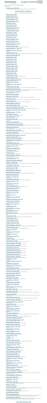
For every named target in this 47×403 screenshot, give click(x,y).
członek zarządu (14, 372)
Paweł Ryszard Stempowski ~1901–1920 (15, 319)
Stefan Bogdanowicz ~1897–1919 (13, 225)
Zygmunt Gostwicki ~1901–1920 (13, 331)
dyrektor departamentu (9, 398)
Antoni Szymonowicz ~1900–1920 (13, 243)
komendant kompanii (12, 78)
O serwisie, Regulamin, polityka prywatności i (23, 402)
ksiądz (7, 106)
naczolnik (27, 268)
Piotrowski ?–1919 (10, 152)
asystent (7, 363)
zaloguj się (41, 0)
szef (32, 133)
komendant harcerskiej (11, 133)
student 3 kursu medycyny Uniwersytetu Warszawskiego (22, 143)
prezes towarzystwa (39, 89)
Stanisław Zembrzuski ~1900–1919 (13, 139)
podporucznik (17, 53)
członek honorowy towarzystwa (15, 89)
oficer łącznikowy (31, 268)
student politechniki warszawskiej (27, 133)
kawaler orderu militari (19, 268)
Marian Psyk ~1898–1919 (11, 162)
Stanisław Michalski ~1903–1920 (13, 308)
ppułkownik (36, 387)
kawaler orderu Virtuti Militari (18, 382)
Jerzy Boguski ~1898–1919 (12, 132)
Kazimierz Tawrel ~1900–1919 (12, 190)
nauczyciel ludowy (18, 213)
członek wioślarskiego (12, 395)
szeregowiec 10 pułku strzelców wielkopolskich (13, 354)
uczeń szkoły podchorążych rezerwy (23, 390)
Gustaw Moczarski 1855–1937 (12, 394)
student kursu (13, 138)
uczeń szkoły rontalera (15, 136)
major (9, 278)
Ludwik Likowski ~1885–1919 (12, 157)
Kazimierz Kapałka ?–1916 (12, 77)
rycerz (9, 106)
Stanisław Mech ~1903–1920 (12, 247)
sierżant (19, 101)
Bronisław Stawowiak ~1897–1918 (13, 112)
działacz (19, 395)
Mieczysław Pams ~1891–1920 (12, 340)
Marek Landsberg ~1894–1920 (12, 322)
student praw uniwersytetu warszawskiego (12, 122)
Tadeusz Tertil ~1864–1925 (12, 365)
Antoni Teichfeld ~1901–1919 (12, 116)
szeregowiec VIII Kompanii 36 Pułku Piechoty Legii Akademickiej (22, 140)
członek (7, 78)
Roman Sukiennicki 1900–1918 (12, 105)
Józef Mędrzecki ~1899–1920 (12, 279)
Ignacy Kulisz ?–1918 (10, 98)
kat (9, 387)
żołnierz (16, 15)
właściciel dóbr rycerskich (13, 90)
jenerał (13, 268)
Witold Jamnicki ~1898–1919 (12, 210)
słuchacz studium (11, 97)
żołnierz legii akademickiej (31, 97)
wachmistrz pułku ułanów (24, 106)
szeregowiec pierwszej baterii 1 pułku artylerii (13, 151)
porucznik (35, 268)
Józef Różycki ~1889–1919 (12, 118)
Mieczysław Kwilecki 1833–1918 (13, 88)
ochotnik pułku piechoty (24, 372)
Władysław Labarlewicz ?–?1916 (13, 43)
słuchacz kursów (8, 138)
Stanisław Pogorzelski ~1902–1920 (13, 261)
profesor (16, 119)
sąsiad (16, 325)
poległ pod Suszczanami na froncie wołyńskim (13, 216)
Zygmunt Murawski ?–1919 (12, 220)
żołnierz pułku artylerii (11, 156)
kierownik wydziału (8, 320)
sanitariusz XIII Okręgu (10, 143)
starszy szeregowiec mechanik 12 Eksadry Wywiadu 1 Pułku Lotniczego (17, 370)
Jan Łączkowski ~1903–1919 (12, 183)
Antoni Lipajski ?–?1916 (11, 25)
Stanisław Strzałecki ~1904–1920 (13, 333)
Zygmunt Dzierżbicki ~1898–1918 (13, 91)
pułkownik (31, 53)
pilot (33, 382)
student (15, 97)
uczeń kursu (12, 329)
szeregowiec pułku (19, 115)
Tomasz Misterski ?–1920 (11, 335)
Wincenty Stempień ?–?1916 (12, 18)
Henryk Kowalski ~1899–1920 (12, 284)
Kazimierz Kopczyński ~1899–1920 (13, 265)
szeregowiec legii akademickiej (32, 99)
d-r (6, 119)
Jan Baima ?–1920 (10, 238)
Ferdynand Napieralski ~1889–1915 (13, 48)
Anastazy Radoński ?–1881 (12, 46)
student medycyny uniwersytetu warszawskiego (21, 99)
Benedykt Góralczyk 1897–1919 (13, 231)
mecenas (17, 398)
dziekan (7, 316)
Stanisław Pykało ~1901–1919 (12, 203)
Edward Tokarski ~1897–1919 (12, 179)
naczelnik (24, 268)
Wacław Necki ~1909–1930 (12, 379)
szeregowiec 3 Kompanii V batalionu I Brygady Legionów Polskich (16, 76)
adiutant (7, 268)
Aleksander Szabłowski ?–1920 (13, 344)
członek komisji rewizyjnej (9, 382)
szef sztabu (16, 388)
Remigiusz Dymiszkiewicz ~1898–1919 (14, 199)
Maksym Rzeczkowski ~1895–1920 (13, 275)
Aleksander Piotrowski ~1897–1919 (13, 137)
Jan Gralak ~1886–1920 (11, 294)
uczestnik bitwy (15, 309)
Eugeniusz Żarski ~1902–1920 (12, 328)
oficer (15, 78)
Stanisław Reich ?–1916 (11, 61)
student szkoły (14, 246)
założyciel (25, 90)
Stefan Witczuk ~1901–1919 (12, 114)
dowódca (7, 99)
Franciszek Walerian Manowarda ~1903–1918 (16, 109)
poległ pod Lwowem (9, 140)
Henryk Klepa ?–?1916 (11, 37)
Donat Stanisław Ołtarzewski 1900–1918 (14, 107)
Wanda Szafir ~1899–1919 (12, 212)
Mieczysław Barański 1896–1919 (13, 197)
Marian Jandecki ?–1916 (11, 64)
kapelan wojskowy (11, 99)
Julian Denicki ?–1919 (11, 194)
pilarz (16, 133)
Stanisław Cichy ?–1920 (11, 258)
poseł (26, 53)
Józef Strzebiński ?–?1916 (11, 34)
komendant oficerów (9, 390)
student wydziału (14, 320)
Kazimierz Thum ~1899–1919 (12, 121)
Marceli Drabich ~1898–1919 (12, 174)
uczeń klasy (11, 49)
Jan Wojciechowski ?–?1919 (12, 30)
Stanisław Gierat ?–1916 (11, 57)
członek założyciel (8, 372)
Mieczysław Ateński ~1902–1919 (13, 188)
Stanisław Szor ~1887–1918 (12, 96)
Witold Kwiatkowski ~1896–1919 (13, 172)
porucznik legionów (22, 53)
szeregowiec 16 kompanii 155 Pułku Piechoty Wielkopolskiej (15, 239)
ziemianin (28, 90)
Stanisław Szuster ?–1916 (11, 75)
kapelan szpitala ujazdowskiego (13, 316)
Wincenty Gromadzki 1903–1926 (13, 369)
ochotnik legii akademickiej (11, 119)
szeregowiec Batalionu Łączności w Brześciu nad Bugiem (15, 375)
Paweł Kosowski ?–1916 (11, 59)
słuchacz (11, 106)
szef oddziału (8, 388)
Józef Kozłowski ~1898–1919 (12, 236)
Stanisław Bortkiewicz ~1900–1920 (13, 252)
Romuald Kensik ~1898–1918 (12, 94)
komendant (9, 53)
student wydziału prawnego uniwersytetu (24, 173)
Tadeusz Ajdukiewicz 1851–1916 (13, 55)
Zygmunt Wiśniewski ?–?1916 (12, 41)
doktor (7, 15)
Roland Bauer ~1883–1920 (12, 291)
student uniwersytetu (19, 246)
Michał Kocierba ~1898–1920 (12, 349)
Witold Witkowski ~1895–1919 (12, 142)
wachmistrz (25, 269)
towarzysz (39, 99)
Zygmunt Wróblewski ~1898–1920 (13, 245)
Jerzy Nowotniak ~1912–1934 (12, 392)
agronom (7, 168)
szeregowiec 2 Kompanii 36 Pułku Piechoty (13, 221)
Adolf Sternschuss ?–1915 (11, 52)
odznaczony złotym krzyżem (33, 398)
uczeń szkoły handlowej (18, 343)
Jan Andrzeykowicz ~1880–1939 (13, 397)
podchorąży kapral (36, 382)
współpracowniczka (20, 90)
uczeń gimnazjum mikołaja (16, 318)
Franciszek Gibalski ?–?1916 (12, 39)
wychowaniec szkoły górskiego (17, 241)
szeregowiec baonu (28, 101)
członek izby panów (23, 89)
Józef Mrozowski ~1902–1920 (12, 306)
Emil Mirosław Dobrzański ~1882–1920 (14, 301)
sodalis (26, 108)
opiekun (29, 89)
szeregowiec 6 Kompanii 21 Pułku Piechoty (26, 216)
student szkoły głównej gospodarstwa (11, 352)
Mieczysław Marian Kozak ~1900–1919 (14, 124)
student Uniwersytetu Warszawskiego (11, 115)
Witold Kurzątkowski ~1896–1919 (13, 170)
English (38, 0)
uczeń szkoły (37, 108)
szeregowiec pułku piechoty (38, 133)
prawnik (28, 53)
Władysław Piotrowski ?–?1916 (12, 27)
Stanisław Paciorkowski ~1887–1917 (14, 84)
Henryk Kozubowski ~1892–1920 (13, 326)
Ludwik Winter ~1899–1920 (12, 277)
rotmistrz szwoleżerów (13, 269)
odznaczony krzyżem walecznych (21, 387)
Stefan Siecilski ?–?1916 (11, 14)
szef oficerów (12, 388)
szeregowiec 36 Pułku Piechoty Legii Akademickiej (16, 125)
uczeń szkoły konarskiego (15, 200)
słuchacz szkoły (22, 101)
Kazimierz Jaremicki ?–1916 (12, 66)
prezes (24, 108)
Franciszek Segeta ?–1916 (12, 68)
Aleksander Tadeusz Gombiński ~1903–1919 (15, 135)
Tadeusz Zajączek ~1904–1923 (13, 360)
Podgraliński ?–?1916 (10, 23)
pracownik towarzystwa (9, 264)
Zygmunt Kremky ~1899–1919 (12, 148)
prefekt (21, 108)
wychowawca (24, 241)
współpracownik (26, 316)
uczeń (11, 361)
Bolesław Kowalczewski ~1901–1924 (14, 362)
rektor (14, 325)
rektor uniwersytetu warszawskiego (23, 119)
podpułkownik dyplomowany (30, 387)
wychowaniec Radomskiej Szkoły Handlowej (16, 144)
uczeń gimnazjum (35, 213)
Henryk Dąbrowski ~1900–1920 (13, 254)
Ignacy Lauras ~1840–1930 (12, 377)
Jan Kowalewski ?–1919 (11, 206)
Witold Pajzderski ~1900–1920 (12, 270)
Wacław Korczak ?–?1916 (11, 16)
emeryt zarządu (22, 395)
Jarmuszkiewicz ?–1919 (11, 150)
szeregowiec (12, 15)
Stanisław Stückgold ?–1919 (12, 145)
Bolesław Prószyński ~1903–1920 (13, 299)
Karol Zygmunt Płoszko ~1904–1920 (14, 286)
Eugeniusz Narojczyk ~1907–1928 (13, 374)
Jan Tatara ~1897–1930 (11, 386)
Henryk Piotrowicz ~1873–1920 (13, 297)
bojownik (10, 268)
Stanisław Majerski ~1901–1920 (13, 282)
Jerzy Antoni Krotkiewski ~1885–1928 (14, 371)
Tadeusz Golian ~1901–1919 (12, 127)
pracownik (7, 241)
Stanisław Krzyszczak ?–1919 (12, 222)
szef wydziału (20, 388)
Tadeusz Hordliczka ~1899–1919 (13, 154)
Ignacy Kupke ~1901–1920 (12, 240)
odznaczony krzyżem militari (28, 382)
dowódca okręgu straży (9, 325)
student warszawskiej (22, 166)
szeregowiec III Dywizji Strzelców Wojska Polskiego (14, 87)
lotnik (23, 382)
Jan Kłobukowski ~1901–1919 (12, 165)
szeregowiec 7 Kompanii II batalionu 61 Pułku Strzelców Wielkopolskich (17, 271)
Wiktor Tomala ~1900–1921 (12, 353)
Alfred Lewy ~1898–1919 (11, 229)
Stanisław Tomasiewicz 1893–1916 (13, 79)
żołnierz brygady (39, 53)
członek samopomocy (9, 108)
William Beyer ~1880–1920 (12, 288)
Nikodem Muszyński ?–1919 (12, 181)
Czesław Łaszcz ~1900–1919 (12, 176)
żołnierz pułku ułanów (15, 191)
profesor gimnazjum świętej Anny (25, 78)
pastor (7, 117)
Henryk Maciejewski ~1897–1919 (13, 208)
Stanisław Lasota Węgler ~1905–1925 (14, 367)
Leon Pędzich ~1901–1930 (12, 381)
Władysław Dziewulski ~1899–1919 (13, 130)
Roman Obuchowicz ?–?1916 (12, 21)
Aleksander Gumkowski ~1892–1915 (14, 50)
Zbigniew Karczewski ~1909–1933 (13, 389)
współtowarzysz (8, 373)
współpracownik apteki (23, 97)
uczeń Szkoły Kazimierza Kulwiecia (26, 300)
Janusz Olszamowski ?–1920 (12, 267)
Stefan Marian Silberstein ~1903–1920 (14, 317)
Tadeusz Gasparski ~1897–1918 (13, 103)
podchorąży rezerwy (9, 383)
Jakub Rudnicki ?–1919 (11, 215)
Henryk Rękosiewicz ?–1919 (12, 227)
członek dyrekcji (8, 89)
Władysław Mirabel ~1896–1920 (13, 249)
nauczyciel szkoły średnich (34, 395)
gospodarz (10, 213)
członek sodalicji (15, 108)
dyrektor (19, 108)
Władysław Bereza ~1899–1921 (13, 356)
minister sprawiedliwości (22, 398)
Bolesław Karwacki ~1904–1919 (13, 201)
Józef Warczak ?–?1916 (11, 32)
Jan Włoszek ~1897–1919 (11, 234)
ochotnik (7, 211)
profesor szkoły (33, 78)
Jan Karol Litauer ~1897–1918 (12, 8)
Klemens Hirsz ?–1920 (11, 304)
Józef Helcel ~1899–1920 (11, 315)
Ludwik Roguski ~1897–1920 (12, 263)
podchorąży (13, 53)
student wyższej (8, 276)
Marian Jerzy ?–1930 (10, 384)
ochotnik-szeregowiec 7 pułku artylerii (12, 202)
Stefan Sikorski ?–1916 (11, 73)
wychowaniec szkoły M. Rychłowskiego (11, 164)
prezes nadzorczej (33, 89)
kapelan (9, 15)
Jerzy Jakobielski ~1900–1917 (12, 82)
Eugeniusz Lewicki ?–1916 (12, 70)
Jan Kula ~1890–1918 (11, 100)
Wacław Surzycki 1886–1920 (12, 313)
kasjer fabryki (18, 372)
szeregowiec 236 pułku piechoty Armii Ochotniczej (14, 300)
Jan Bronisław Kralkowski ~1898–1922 (14, 358)
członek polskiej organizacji (10, 101)
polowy (10, 343)
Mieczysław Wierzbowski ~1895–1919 (14, 160)
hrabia (27, 89)
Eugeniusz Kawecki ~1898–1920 (13, 273)
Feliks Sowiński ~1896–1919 (12, 185)
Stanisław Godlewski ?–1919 (12, 192)
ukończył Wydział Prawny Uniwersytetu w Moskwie (29, 87)
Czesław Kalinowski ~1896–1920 (13, 256)
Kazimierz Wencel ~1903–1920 (12, 310)
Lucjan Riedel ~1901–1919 (12, 167)
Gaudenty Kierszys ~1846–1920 (13, 324)
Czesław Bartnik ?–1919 (11, 218)
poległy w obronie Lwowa (10, 228)
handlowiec (7, 237)
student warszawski (34, 119)
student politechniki (9, 246)
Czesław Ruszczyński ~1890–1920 (13, 346)
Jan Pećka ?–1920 (10, 337)
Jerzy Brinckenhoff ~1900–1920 (13, 342)
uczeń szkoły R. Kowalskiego (36, 140)
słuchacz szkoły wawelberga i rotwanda (16, 278)
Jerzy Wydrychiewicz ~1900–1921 (13, 351)
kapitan (15, 268)
